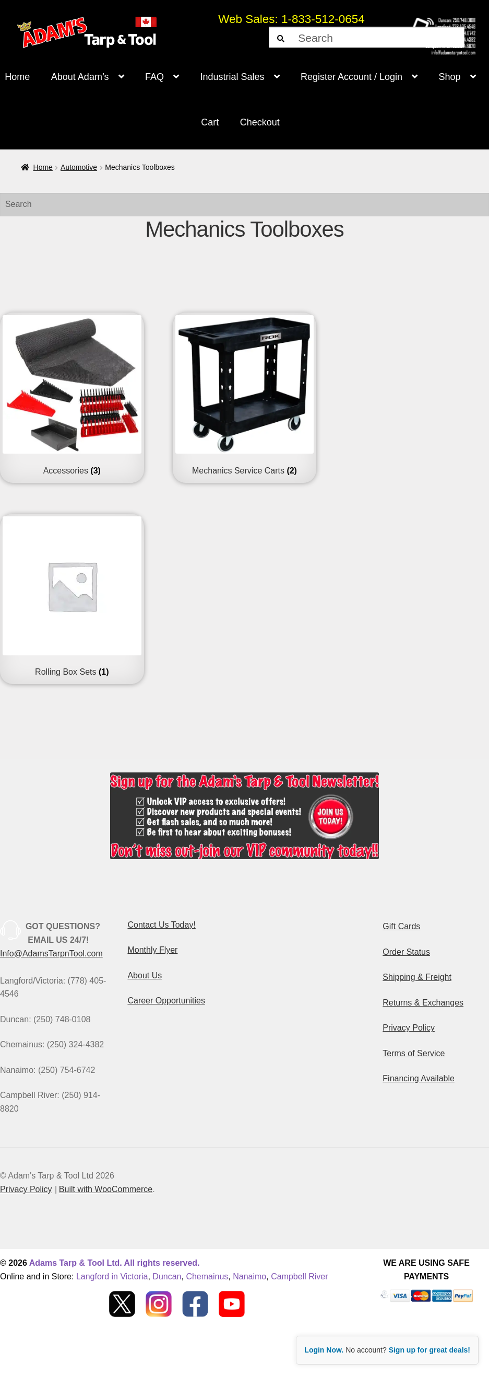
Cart (210, 122)
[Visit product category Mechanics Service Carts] (244, 395)
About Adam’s (80, 77)
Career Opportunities (166, 1000)
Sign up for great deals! (429, 1350)
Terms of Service (414, 1053)
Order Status (406, 952)
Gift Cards (401, 926)
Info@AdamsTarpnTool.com (51, 953)
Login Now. (323, 1350)
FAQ (154, 77)
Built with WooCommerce (105, 1189)
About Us (144, 975)
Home (43, 167)
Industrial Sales (232, 77)
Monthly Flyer (152, 949)
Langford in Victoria (112, 1276)
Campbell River (299, 1276)
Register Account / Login (351, 77)
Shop (450, 77)
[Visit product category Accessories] (72, 395)
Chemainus (207, 1276)
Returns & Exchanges (423, 1002)
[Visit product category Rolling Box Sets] (72, 596)
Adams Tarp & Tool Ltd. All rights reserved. (114, 1262)
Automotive (79, 167)
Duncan (166, 1276)
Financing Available (419, 1078)
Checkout (260, 122)
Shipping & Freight (417, 977)
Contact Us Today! (161, 924)
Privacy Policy (409, 1027)
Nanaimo (249, 1276)
